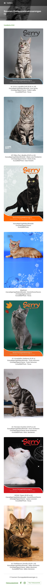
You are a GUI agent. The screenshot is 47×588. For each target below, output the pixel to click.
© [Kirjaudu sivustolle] (10, 577)
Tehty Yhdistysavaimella (34, 582)
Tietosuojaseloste (12, 583)
